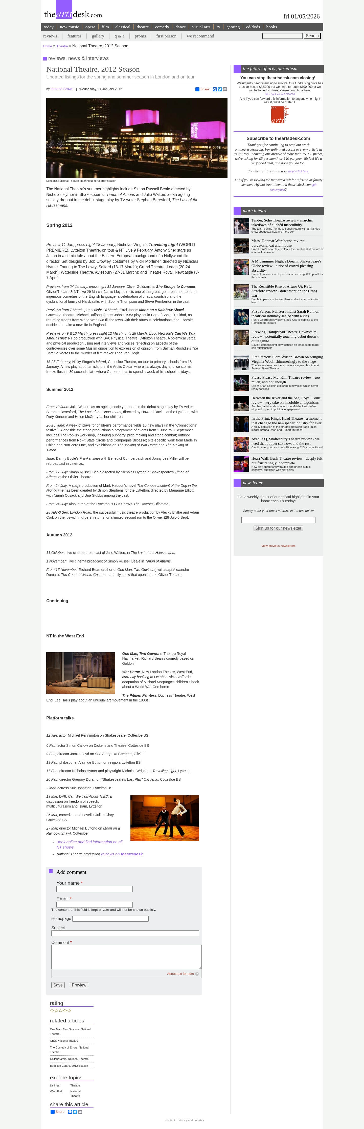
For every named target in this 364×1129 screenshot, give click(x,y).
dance (180, 26)
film (105, 26)
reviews (50, 35)
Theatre (62, 46)
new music (69, 26)
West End (56, 1091)
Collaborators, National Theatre (69, 1058)
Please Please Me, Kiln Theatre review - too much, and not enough (286, 379)
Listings (54, 1085)
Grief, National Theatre (64, 1040)
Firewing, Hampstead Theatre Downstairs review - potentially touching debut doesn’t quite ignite (285, 336)
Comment (60, 942)
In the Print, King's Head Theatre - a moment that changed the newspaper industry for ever (287, 420)
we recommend (200, 35)
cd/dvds (253, 26)
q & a (119, 35)
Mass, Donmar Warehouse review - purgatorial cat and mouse (279, 242)
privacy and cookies (190, 1120)
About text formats (180, 974)
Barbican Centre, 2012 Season (69, 1065)
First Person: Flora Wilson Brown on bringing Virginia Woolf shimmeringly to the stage (287, 359)
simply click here (298, 171)
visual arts (201, 26)
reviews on (122, 854)
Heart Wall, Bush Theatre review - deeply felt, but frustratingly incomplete (287, 460)
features (74, 35)
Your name (68, 883)
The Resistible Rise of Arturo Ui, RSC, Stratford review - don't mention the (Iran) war (284, 290)
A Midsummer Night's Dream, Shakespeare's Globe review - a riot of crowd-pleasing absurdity (286, 265)
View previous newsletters (278, 545)
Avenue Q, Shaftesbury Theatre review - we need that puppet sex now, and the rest (286, 441)
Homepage (61, 918)
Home (47, 46)
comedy (162, 26)
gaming (233, 26)
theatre (143, 26)
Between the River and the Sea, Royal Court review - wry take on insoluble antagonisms (286, 400)
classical (122, 26)
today (49, 26)
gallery (98, 35)
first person (166, 35)
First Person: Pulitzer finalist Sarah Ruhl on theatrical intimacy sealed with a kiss (285, 313)
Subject (58, 928)
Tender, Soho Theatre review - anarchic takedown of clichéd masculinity (282, 222)
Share (202, 89)
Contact (170, 1120)
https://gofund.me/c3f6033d (280, 94)
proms (140, 35)
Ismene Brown (62, 89)
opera (90, 26)
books (271, 26)
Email (62, 898)
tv (218, 26)
